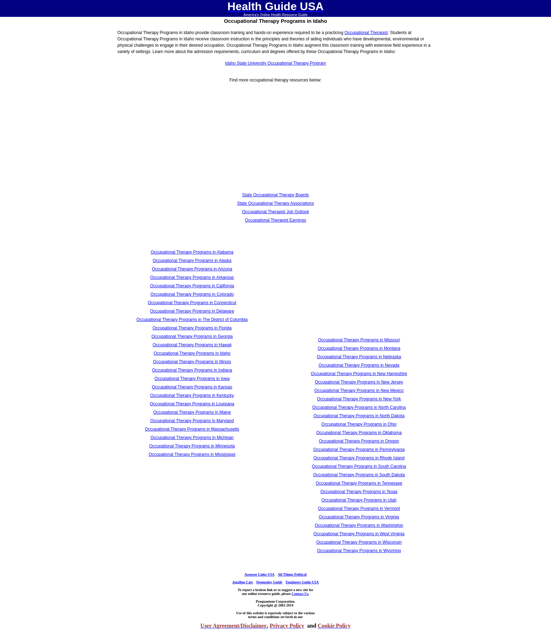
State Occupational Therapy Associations (275, 203)
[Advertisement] (192, 141)
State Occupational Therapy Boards (275, 194)
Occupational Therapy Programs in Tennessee (359, 483)
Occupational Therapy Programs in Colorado (192, 294)
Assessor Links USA (259, 574)
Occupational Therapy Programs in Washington (359, 525)
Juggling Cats (242, 582)
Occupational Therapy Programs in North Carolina (359, 407)
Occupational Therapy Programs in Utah (359, 500)
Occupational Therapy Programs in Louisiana (192, 403)
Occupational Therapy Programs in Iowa (192, 378)
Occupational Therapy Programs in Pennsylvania (359, 449)
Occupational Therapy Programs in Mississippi (192, 454)
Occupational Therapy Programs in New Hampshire (359, 373)
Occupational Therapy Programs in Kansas (192, 387)
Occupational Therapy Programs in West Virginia (358, 533)
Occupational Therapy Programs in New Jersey (359, 382)
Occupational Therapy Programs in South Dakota (359, 474)
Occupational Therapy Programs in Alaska (192, 260)
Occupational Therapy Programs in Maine (192, 412)
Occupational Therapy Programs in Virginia (359, 517)
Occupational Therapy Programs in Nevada (359, 365)
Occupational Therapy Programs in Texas (359, 491)
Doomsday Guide (270, 582)
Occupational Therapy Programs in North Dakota (358, 415)
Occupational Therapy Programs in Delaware (192, 311)
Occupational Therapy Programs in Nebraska (359, 356)
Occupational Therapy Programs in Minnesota (192, 446)
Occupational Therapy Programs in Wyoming (359, 550)
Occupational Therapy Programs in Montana (359, 348)
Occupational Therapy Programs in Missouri (359, 340)
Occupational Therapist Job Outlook (275, 211)
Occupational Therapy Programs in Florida (192, 328)
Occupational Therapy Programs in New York (359, 399)
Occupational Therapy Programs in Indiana (192, 370)
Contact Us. (300, 594)
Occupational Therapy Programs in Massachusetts (192, 429)
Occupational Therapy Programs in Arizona (192, 269)
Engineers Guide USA (302, 582)
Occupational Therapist (366, 32)
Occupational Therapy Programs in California (192, 285)
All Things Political (292, 574)
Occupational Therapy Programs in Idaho (192, 353)
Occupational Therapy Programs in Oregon (359, 441)
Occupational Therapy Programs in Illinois (192, 361)
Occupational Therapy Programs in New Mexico (359, 390)
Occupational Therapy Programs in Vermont (359, 508)
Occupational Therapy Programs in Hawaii (192, 344)
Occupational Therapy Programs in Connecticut (192, 302)
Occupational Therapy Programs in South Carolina (359, 466)
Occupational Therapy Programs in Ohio (359, 424)
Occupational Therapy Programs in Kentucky (192, 395)
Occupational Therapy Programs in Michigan (192, 437)
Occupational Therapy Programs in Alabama (192, 252)
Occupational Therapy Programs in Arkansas (192, 277)
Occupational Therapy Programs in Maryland (192, 420)
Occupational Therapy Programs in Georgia (192, 336)
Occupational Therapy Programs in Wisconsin (359, 542)
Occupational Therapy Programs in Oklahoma (359, 432)
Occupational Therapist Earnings (275, 220)
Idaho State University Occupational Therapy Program (275, 63)
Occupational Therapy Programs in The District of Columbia (191, 319)
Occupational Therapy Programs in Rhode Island (358, 458)
